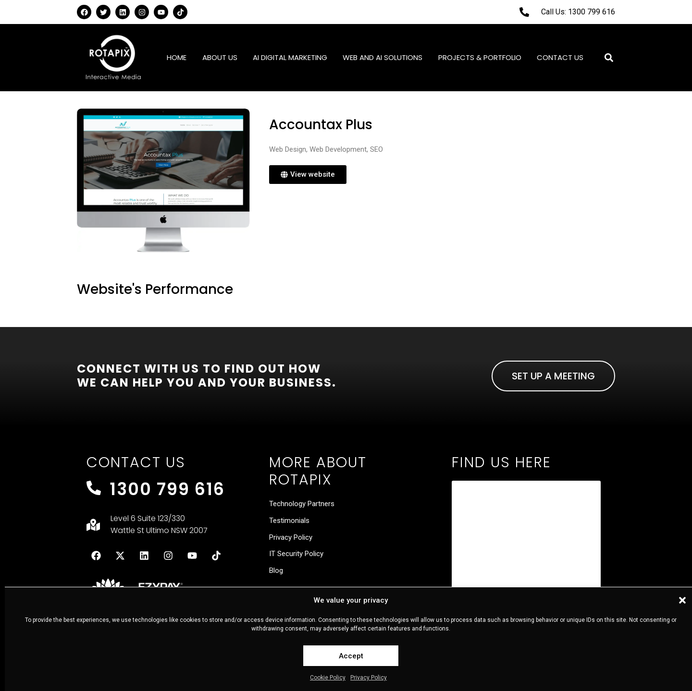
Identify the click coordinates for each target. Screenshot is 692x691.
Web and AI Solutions (382, 57)
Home (176, 57)
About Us (219, 57)
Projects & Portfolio (479, 57)
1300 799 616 (167, 489)
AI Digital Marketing (290, 57)
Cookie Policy (328, 677)
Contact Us (560, 57)
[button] (682, 600)
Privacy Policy (368, 677)
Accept (351, 656)
